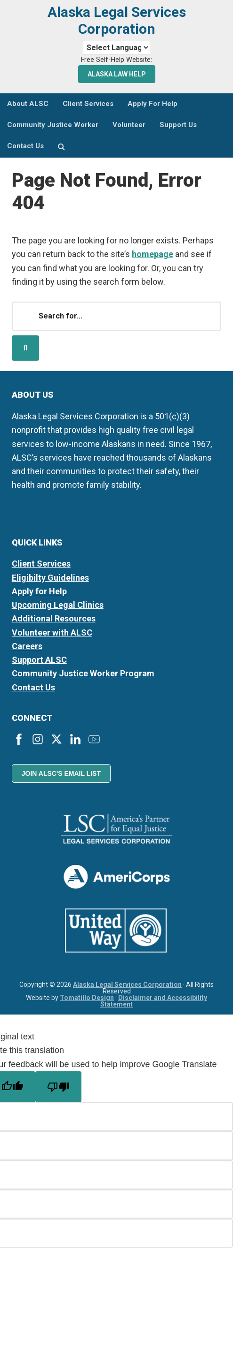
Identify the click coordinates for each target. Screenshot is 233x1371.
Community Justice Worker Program (83, 673)
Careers (27, 646)
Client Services (41, 563)
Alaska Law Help (117, 74)
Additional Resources (54, 618)
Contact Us (33, 687)
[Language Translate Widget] (116, 47)
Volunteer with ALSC (52, 632)
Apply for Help (39, 591)
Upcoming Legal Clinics (58, 605)
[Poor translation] (58, 1086)
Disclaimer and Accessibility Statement (153, 1001)
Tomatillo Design (87, 997)
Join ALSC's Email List (61, 773)
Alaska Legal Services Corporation (117, 20)
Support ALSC (39, 660)
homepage (152, 254)
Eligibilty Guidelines (50, 578)
